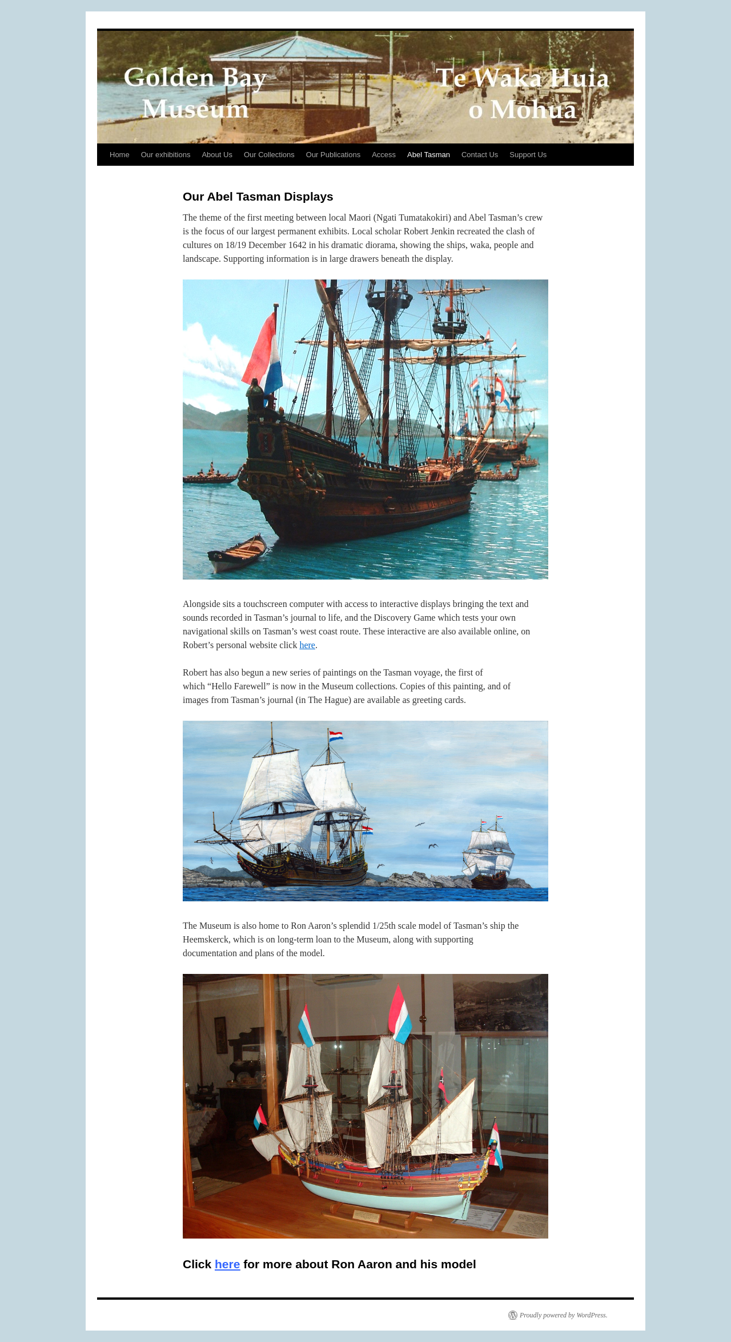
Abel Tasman (428, 154)
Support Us (528, 154)
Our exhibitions (166, 154)
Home (120, 154)
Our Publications (333, 154)
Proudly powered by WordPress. (564, 1315)
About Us (217, 154)
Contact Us (479, 154)
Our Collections (269, 154)
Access (384, 154)
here (307, 645)
